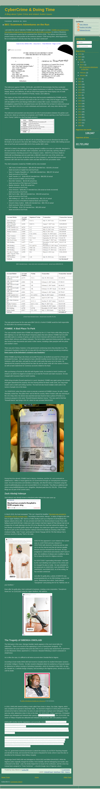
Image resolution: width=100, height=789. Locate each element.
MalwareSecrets (85, 30)
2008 (80, 120)
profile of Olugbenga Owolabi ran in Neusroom (33, 701)
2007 (80, 123)
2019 (80, 90)
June (82, 62)
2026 (80, 54)
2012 (80, 109)
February (83, 73)
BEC (62, 772)
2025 (80, 57)
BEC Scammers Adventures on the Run (27, 24)
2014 (80, 103)
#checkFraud (48, 772)
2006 (80, 125)
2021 (80, 84)
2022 (80, 81)
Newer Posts (5, 777)
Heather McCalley (85, 27)
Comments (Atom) (16, 782)
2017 (80, 95)
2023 (80, 79)
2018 (80, 92)
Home (37, 777)
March (82, 65)
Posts (80, 42)
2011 (80, 112)
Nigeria (67, 772)
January (83, 75)
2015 (80, 101)
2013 (80, 106)
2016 (80, 98)
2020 (80, 87)
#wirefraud (57, 772)
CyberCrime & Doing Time (30, 9)
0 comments (66, 770)
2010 (80, 114)
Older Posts (67, 777)
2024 (80, 59)
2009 (80, 117)
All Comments (82, 46)
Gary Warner (84, 24)
